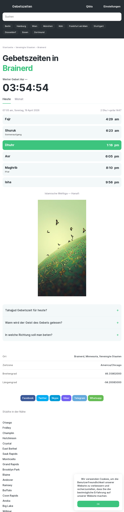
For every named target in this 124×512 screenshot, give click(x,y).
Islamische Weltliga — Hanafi (62, 193)
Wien (34, 26)
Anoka (6, 448)
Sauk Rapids (10, 433)
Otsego (7, 422)
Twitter (42, 398)
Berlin (8, 26)
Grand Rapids (94, 433)
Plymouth (92, 459)
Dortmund (39, 32)
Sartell (7, 453)
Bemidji (7, 464)
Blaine (48, 438)
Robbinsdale (93, 453)
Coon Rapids (94, 443)
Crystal (48, 427)
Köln (61, 26)
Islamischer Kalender (54, 498)
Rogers (48, 459)
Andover (91, 438)
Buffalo (48, 443)
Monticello (50, 433)
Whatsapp (96, 398)
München (48, 26)
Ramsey (7, 443)
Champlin (92, 422)
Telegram (79, 398)
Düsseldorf (10, 32)
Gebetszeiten (22, 6)
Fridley (48, 422)
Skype (55, 398)
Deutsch (64, 505)
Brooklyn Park (11, 438)
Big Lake (49, 448)
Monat (19, 99)
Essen (25, 32)
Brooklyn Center (13, 459)
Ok (98, 504)
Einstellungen (112, 6)
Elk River (49, 453)
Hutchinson (9, 427)
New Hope (50, 464)
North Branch (94, 464)
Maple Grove (52, 469)
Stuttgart (99, 26)
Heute (7, 99)
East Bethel (93, 427)
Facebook (27, 398)
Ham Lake (9, 469)
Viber (66, 398)
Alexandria (92, 469)
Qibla (89, 6)
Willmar (90, 448)
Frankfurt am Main (78, 26)
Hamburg (21, 26)
